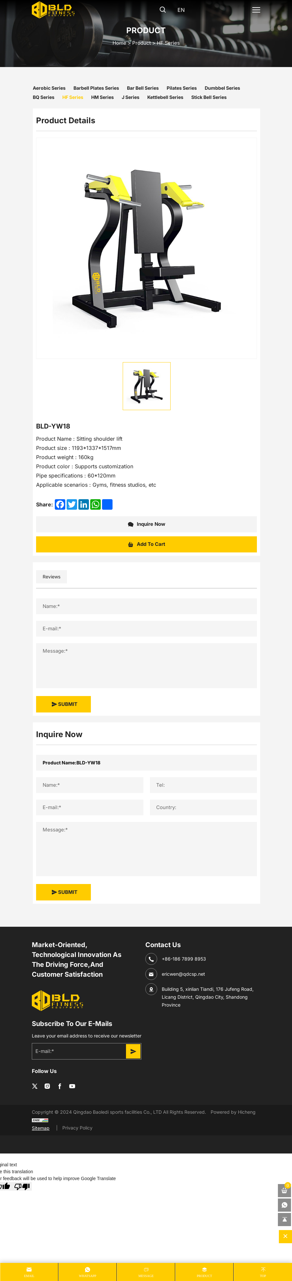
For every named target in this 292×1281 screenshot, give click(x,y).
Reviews (51, 576)
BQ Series (43, 97)
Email (29, 1276)
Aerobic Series (49, 88)
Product (141, 43)
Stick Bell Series (209, 97)
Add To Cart (146, 544)
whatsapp (87, 1276)
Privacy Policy (77, 1127)
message (146, 1276)
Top (263, 1276)
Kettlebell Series (165, 97)
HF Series (168, 43)
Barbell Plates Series (96, 88)
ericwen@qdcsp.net (183, 974)
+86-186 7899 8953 (184, 959)
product (204, 1276)
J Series (130, 97)
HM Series (102, 97)
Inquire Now (146, 524)
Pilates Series (182, 88)
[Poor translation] (22, 1186)
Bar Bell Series (143, 88)
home (119, 43)
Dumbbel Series (222, 88)
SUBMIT (64, 704)
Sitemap (41, 1128)
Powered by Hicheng (233, 1112)
